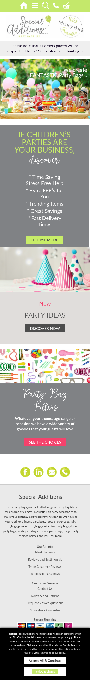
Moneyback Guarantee (45, 610)
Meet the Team (45, 552)
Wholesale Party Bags (45, 574)
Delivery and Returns (45, 596)
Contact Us (44, 588)
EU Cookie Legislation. (27, 637)
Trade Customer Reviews (44, 566)
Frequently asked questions (45, 603)
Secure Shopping (45, 620)
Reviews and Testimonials (45, 559)
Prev (7, 94)
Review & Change (45, 671)
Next (83, 94)
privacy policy (69, 637)
